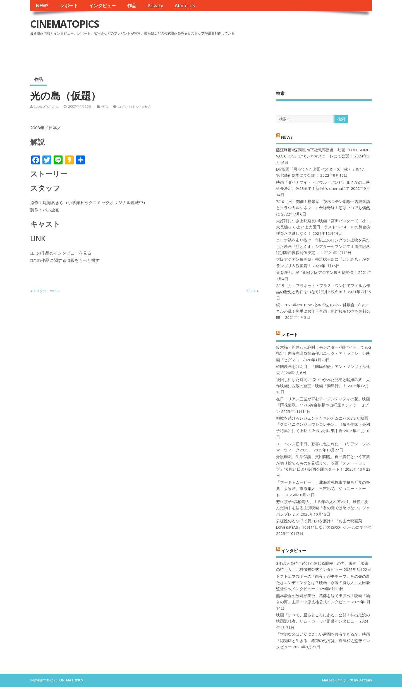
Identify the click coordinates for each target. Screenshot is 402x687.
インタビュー (102, 6)
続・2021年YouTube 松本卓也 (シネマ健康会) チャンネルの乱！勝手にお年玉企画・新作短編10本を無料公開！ (323, 311)
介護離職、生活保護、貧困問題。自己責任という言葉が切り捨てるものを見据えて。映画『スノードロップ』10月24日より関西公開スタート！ (323, 463)
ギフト (251, 290)
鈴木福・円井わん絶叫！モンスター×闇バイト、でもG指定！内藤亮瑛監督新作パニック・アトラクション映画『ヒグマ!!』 (323, 353)
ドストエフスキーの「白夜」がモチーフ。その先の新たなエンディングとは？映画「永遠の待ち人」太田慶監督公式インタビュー (323, 583)
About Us (185, 6)
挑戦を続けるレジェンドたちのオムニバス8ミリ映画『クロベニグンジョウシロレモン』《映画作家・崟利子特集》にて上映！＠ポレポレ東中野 (323, 424)
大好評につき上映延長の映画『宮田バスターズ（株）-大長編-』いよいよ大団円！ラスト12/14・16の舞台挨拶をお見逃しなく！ (323, 227)
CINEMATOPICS (64, 24)
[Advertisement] (265, 52)
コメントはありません (134, 106)
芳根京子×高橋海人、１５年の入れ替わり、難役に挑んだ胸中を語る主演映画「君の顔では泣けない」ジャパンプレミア (323, 508)
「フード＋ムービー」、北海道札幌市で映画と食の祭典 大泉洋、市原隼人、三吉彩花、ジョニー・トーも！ (323, 488)
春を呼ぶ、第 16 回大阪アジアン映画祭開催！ (316, 272)
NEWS (42, 6)
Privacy (155, 6)
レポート (69, 6)
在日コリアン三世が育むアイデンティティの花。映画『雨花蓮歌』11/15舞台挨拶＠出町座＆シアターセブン (323, 405)
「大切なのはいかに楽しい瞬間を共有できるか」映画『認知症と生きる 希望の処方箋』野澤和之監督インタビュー (323, 640)
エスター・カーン (46, 290)
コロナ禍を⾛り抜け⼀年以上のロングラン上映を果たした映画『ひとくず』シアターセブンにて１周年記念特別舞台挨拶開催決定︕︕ (323, 246)
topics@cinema (46, 106)
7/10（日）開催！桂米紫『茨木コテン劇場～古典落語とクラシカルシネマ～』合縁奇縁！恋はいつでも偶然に (323, 208)
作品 (131, 6)
